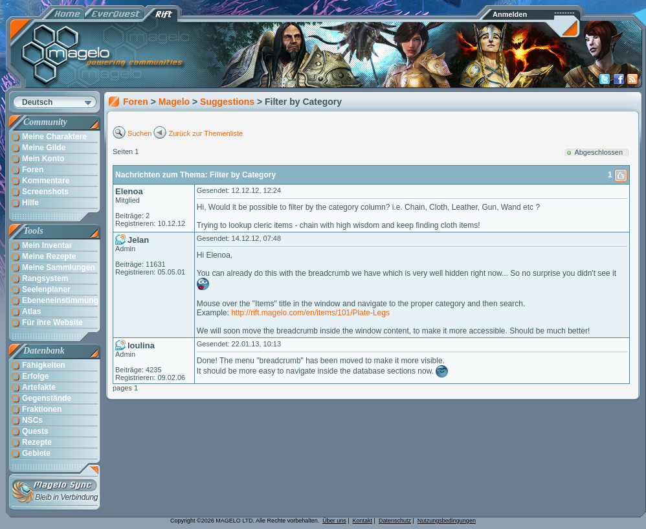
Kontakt (363, 520)
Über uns (334, 520)
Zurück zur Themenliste (206, 133)
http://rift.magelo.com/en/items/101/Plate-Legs (310, 312)
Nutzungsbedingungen (447, 520)
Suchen (139, 133)
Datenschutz (395, 520)
